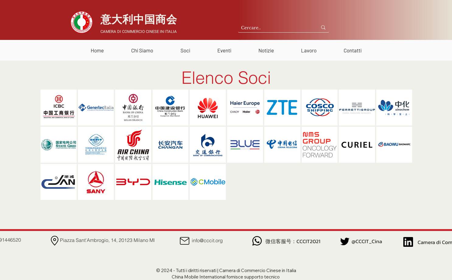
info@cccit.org (207, 240)
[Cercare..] (273, 28)
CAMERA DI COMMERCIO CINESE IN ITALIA (138, 31)
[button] (142, 47)
